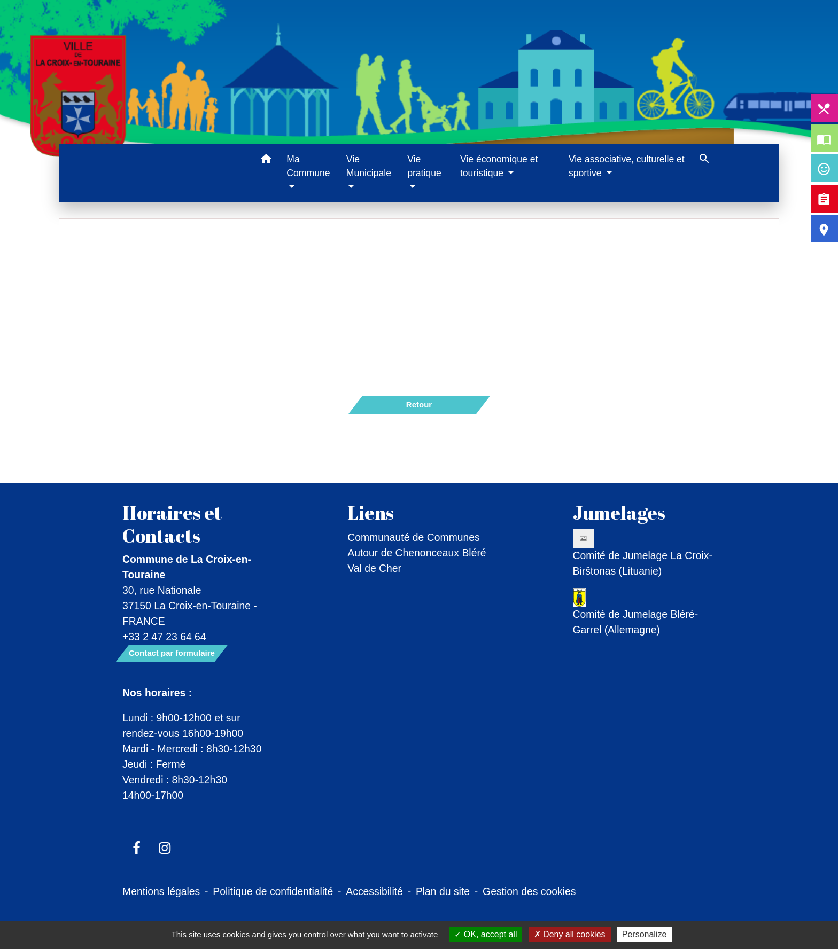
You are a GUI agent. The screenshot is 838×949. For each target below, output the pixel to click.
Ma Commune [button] (308, 166)
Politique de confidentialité (273, 891)
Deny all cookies (570, 934)
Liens (370, 512)
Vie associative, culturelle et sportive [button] (627, 166)
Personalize (644, 934)
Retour (419, 404)
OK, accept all (485, 934)
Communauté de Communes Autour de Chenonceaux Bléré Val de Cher (416, 552)
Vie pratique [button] (424, 166)
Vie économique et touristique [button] (499, 166)
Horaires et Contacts (172, 523)
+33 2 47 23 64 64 (164, 636)
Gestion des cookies (529, 891)
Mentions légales (161, 891)
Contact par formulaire (172, 652)
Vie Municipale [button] (368, 166)
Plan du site (443, 891)
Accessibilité (374, 891)
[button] (266, 160)
